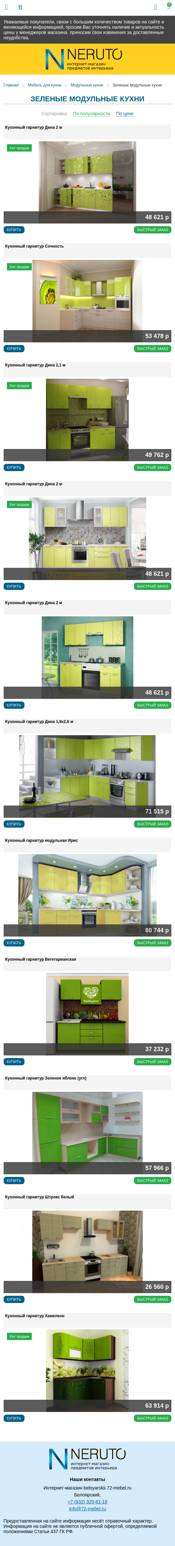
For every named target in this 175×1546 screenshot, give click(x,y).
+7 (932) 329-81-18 (87, 1501)
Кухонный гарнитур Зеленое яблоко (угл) (46, 1078)
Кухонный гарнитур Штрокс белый (39, 1197)
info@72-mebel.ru (87, 1508)
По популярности (91, 113)
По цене (125, 113)
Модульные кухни (86, 85)
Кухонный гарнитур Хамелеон (35, 1316)
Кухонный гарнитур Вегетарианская (40, 959)
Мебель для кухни (44, 85)
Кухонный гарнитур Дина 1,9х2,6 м (39, 721)
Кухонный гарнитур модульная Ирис (41, 840)
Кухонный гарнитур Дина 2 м (33, 127)
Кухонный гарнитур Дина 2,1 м (35, 365)
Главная (11, 85)
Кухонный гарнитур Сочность (34, 246)
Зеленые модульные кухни (137, 85)
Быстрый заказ (152, 230)
